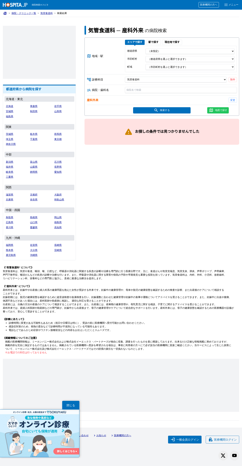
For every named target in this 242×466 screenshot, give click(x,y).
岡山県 (58, 217)
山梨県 (33, 166)
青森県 (33, 106)
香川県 (9, 227)
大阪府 (58, 194)
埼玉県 (9, 139)
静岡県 (33, 171)
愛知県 (58, 171)
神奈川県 (11, 144)
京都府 (33, 194)
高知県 (58, 227)
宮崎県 (58, 250)
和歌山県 (59, 199)
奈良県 (33, 199)
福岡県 (9, 245)
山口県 (33, 222)
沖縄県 (33, 255)
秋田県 (33, 111)
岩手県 (58, 106)
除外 (232, 79)
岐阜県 (9, 171)
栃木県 (33, 134)
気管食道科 (46, 13)
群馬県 (58, 134)
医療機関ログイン (222, 439)
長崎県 (58, 245)
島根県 (33, 217)
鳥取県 (9, 217)
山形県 (58, 111)
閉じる (71, 405)
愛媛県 (33, 227)
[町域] (190, 67)
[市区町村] (190, 59)
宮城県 (9, 111)
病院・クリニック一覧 (24, 13)
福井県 (9, 166)
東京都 (58, 139)
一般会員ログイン (185, 439)
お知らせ (99, 435)
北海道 (9, 106)
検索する (162, 110)
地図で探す (218, 110)
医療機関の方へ (208, 4)
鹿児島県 (11, 255)
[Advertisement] (39, 52)
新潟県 (9, 161)
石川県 (58, 161)
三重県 (9, 176)
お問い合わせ (79, 435)
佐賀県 (33, 245)
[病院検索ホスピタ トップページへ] (15, 5)
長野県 (58, 166)
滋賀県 (9, 194)
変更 (232, 100)
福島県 (9, 116)
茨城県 (9, 134)
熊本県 (9, 250)
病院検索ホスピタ (40, 5)
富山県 (33, 161)
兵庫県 (9, 199)
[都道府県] (190, 51)
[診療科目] (175, 79)
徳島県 (58, 222)
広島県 (9, 222)
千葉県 (33, 139)
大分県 (33, 250)
